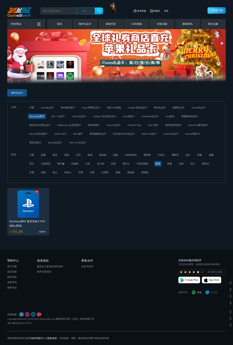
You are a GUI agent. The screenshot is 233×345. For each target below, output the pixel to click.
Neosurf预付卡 (192, 133)
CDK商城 (136, 24)
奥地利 (130, 172)
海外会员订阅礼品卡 (40, 125)
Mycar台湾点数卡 (38, 133)
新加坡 (102, 155)
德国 (43, 172)
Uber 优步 (153, 125)
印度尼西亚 (143, 163)
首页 (59, 24)
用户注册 (12, 266)
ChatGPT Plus (134, 125)
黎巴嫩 (60, 163)
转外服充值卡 (68, 107)
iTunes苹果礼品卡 (91, 107)
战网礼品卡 (179, 107)
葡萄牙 (175, 155)
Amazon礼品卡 (170, 133)
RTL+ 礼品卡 (58, 116)
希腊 (169, 163)
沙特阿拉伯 (131, 155)
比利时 (105, 172)
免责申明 (12, 282)
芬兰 (192, 163)
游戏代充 (111, 24)
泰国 (90, 155)
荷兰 (31, 163)
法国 (181, 163)
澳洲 (118, 172)
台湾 (78, 155)
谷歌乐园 (162, 24)
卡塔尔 (161, 155)
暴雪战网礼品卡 (98, 133)
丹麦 (31, 172)
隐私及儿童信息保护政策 (50, 266)
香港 (157, 163)
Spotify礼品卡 (55, 142)
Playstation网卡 (37, 116)
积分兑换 (213, 24)
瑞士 (55, 172)
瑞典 (115, 155)
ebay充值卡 (129, 116)
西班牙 (205, 163)
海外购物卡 (94, 125)
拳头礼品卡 (160, 107)
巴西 (80, 172)
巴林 (92, 172)
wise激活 (170, 116)
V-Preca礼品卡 (79, 116)
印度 (113, 163)
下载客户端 (216, 10)
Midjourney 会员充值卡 (69, 125)
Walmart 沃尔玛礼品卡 (104, 116)
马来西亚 (45, 163)
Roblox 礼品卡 (149, 133)
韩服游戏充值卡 (189, 116)
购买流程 (12, 277)
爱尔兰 (126, 163)
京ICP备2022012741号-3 (19, 323)
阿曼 (199, 155)
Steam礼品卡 (47, 107)
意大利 (100, 163)
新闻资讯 (187, 24)
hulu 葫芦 (78, 133)
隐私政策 (52, 338)
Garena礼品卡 (198, 107)
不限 (31, 107)
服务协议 (12, 287)
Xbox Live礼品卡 (77, 142)
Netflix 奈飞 (60, 133)
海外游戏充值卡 (173, 125)
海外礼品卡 (85, 24)
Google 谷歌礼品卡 (137, 107)
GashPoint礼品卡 (149, 116)
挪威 (211, 155)
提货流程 (12, 271)
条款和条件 (37, 338)
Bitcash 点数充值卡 (198, 125)
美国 (43, 155)
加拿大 (67, 172)
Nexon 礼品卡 (114, 125)
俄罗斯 (147, 155)
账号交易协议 (44, 271)
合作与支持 (87, 266)
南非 (55, 155)
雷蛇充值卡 (35, 142)
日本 (87, 163)
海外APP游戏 (114, 107)
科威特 (74, 163)
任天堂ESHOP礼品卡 (124, 133)
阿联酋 (144, 172)
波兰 (188, 155)
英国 (66, 155)
